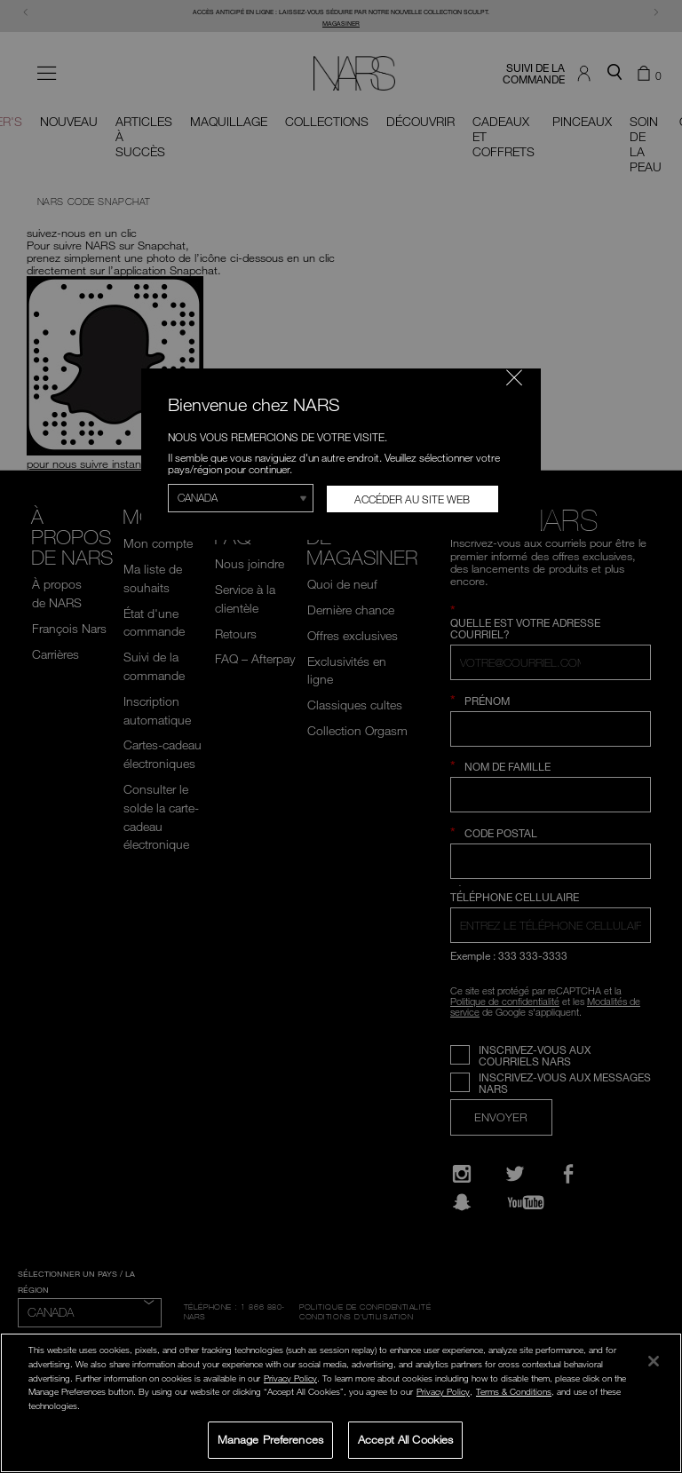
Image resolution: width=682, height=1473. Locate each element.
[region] (341, 1403)
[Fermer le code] (514, 377)
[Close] (653, 1361)
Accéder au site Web (412, 499)
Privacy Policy (290, 1378)
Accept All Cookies (405, 1439)
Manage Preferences (270, 1439)
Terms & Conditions (513, 1391)
